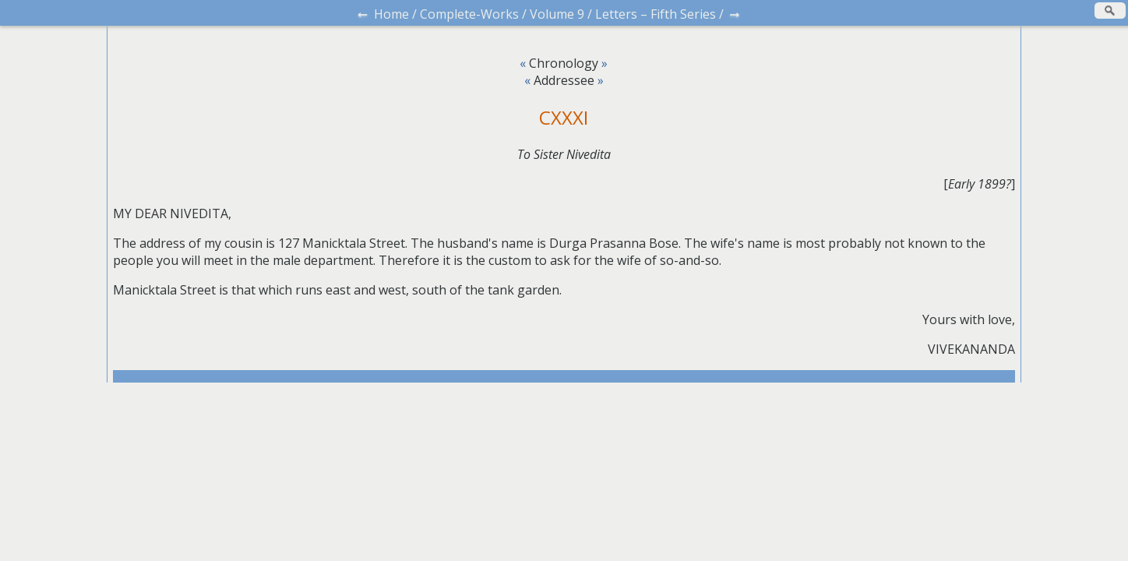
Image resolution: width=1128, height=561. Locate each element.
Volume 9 (557, 14)
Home (391, 14)
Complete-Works (469, 14)
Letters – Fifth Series (655, 14)
